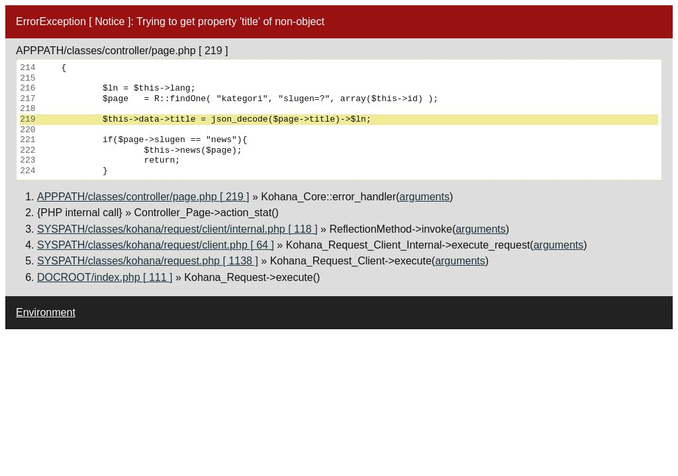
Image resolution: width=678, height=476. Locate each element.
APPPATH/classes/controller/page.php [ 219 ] (143, 196)
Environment (45, 312)
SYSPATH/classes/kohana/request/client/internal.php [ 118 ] (177, 229)
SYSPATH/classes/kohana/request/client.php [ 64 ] (155, 245)
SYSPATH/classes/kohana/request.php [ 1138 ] (147, 260)
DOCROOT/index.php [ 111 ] (105, 277)
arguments (424, 196)
